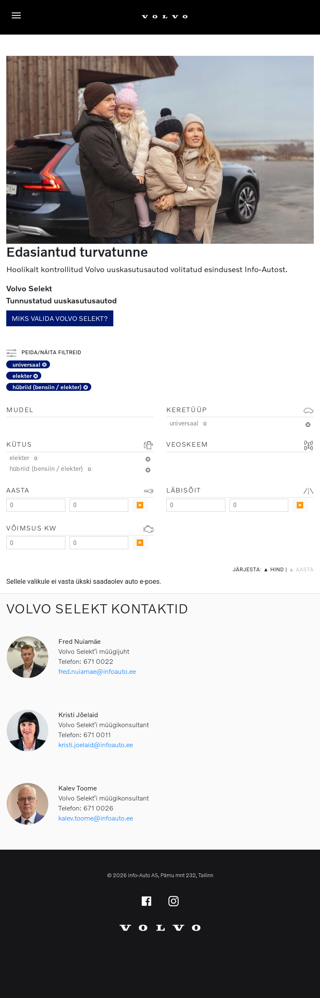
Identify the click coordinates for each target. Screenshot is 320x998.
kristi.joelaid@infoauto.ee (95, 744)
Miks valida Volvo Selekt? (60, 318)
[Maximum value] (99, 505)
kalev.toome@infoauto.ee (95, 818)
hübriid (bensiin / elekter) (50, 386)
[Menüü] (18, 15)
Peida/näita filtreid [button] (43, 352)
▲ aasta (301, 569)
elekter (25, 375)
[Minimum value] (35, 505)
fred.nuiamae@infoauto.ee (97, 671)
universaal (29, 364)
